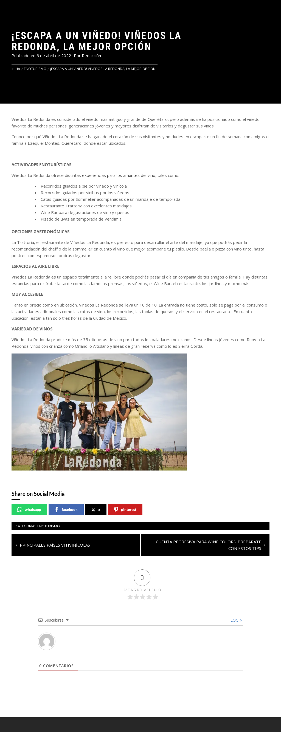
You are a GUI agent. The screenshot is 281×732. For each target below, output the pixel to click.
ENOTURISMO (48, 526)
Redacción (91, 55)
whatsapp (29, 509)
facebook (66, 509)
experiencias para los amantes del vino (118, 175)
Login (236, 620)
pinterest (124, 509)
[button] (28, 7)
